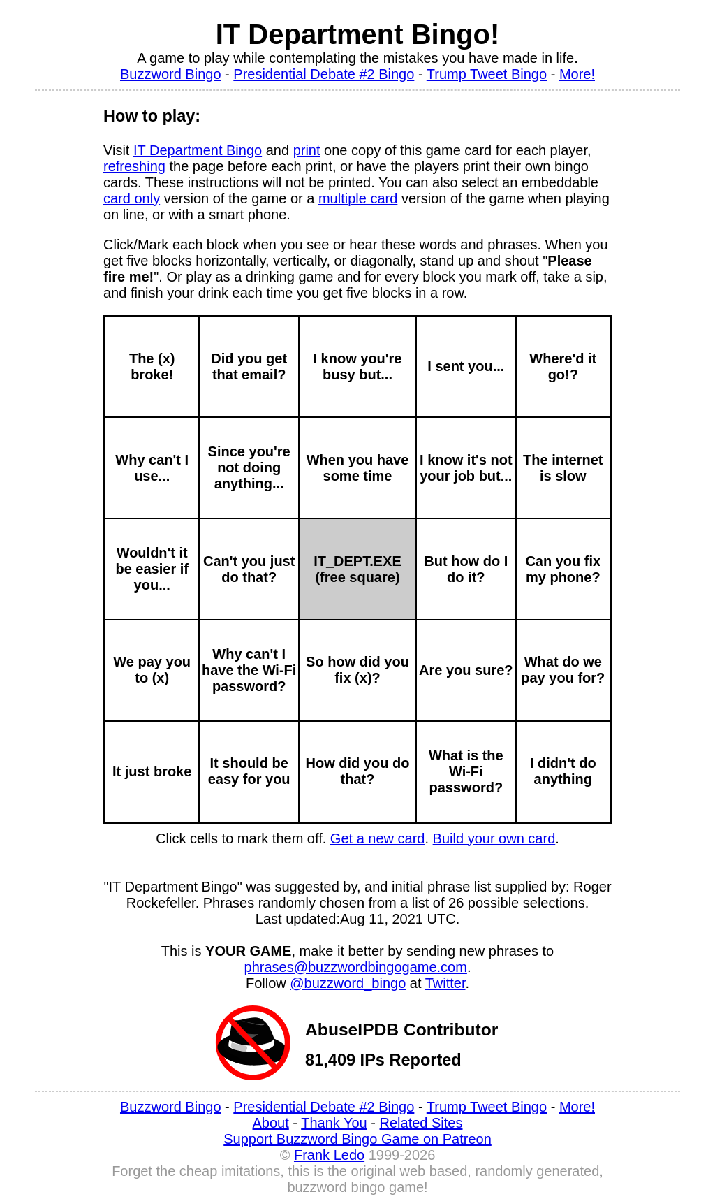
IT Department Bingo (197, 150)
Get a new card (377, 838)
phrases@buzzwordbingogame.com (355, 967)
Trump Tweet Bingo (487, 74)
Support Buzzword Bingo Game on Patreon (357, 1139)
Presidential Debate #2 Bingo (323, 74)
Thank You (334, 1123)
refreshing (134, 166)
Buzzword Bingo (170, 74)
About (271, 1123)
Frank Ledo (329, 1155)
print (306, 150)
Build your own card (494, 838)
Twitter (445, 983)
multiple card (357, 198)
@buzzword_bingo (348, 983)
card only (131, 198)
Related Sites (421, 1123)
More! (577, 74)
